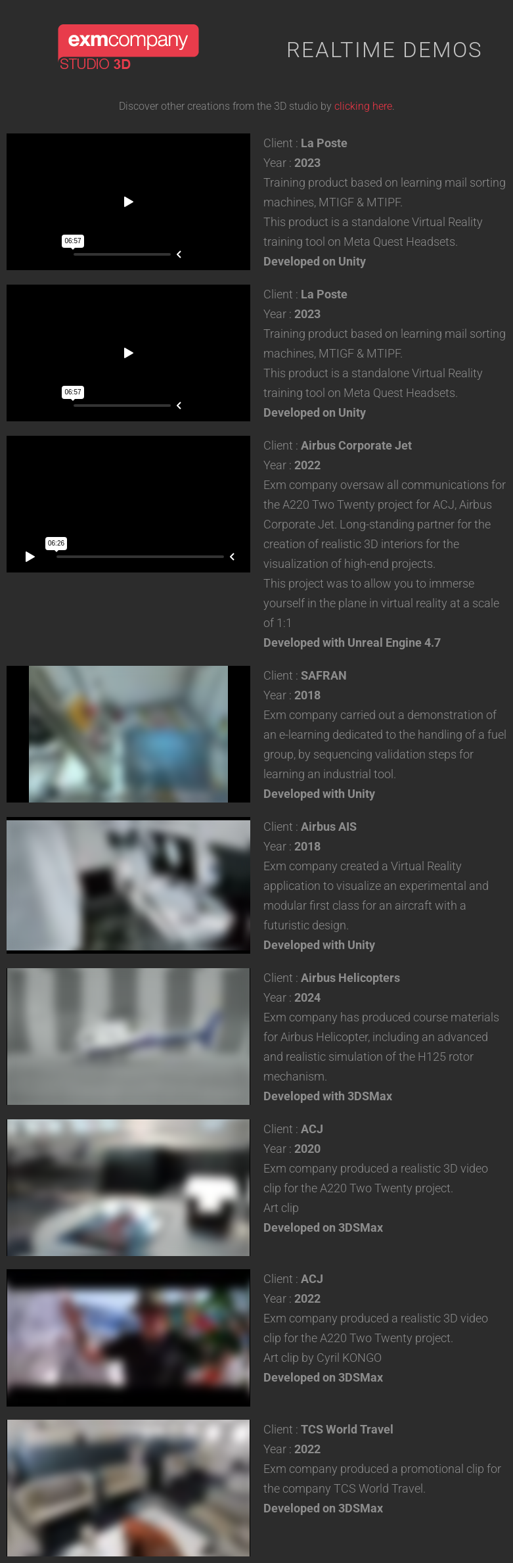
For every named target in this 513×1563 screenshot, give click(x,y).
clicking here (363, 106)
